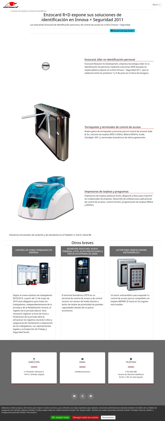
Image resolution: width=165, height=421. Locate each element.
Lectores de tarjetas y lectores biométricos (28, 11)
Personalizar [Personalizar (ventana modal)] (108, 417)
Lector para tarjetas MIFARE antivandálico (131, 251)
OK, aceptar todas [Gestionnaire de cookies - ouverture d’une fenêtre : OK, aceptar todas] (60, 417)
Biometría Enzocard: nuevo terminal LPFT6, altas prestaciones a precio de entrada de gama (82, 251)
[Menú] (157, 5)
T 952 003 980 (131, 371)
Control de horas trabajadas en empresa (33, 251)
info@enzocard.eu (82, 371)
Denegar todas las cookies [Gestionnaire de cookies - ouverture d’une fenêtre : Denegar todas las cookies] (85, 417)
